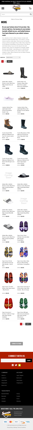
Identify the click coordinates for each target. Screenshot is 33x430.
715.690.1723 (17, 409)
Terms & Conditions (22, 427)
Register (21, 375)
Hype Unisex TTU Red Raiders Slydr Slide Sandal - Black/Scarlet (8, 288)
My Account (19, 378)
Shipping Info (4, 382)
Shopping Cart (20, 382)
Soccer (18, 398)
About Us (3, 375)
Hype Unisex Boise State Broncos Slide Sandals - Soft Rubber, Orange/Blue (23, 262)
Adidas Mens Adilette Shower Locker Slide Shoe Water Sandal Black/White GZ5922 (23, 187)
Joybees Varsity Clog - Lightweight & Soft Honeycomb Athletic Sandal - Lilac (7, 110)
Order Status (4, 380)
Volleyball (4, 401)
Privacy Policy (10, 427)
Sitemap (15, 427)
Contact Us (4, 378)
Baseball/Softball (5, 393)
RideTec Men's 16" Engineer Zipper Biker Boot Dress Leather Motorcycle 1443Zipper (22, 84)
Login (18, 375)
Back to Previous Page (17, 19)
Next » (9, 61)
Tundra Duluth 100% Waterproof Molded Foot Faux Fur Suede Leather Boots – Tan (8, 135)
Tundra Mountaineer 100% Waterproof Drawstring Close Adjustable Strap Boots (23, 135)
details (18, 3)
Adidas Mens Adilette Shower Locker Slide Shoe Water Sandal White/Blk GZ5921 (8, 212)
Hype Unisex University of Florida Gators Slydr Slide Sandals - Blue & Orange (23, 288)
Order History (19, 380)
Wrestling (19, 401)
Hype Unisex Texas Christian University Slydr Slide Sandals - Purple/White (23, 238)
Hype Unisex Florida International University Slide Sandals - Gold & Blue (7, 263)
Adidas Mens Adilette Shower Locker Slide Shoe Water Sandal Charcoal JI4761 (8, 84)
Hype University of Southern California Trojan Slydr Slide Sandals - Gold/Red (8, 315)
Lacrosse (3, 398)
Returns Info (4, 385)
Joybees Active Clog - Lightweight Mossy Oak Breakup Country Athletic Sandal (23, 110)
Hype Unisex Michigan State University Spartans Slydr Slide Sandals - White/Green (23, 315)
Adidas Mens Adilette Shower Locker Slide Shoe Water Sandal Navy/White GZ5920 (23, 212)
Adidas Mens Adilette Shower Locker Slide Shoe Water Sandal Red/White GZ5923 (8, 187)
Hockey (18, 393)
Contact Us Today (16, 344)
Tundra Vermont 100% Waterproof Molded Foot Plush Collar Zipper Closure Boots (23, 161)
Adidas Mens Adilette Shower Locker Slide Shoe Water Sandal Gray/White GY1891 (8, 238)
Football (18, 396)
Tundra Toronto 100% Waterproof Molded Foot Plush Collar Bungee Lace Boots (8, 161)
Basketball (4, 396)
